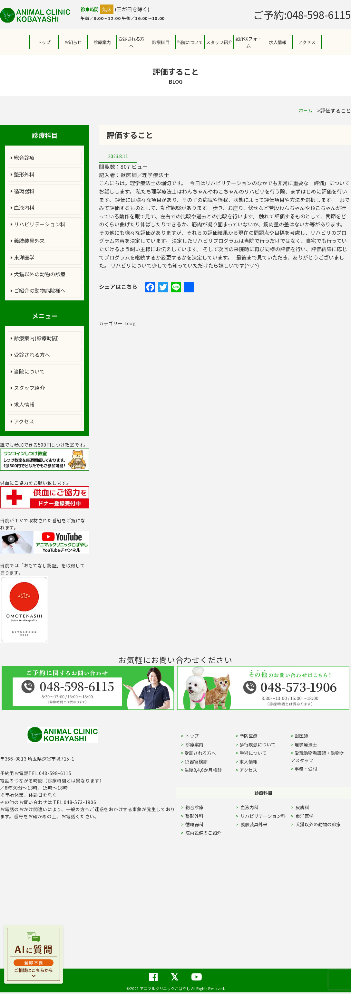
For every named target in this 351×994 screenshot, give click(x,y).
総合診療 (22, 157)
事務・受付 (306, 768)
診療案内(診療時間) (35, 338)
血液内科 (22, 207)
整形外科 (22, 174)
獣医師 (301, 736)
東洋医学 (22, 257)
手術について (253, 753)
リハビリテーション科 (38, 224)
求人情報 (277, 42)
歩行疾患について (257, 744)
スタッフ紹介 (28, 388)
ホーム (305, 110)
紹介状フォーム (248, 42)
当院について (28, 371)
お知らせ (73, 42)
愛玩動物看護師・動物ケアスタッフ (317, 756)
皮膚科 (310, 807)
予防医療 (248, 736)
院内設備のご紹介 (202, 832)
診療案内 (102, 42)
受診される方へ (131, 42)
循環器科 (22, 191)
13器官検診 (196, 761)
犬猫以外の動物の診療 (38, 274)
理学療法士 (306, 744)
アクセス (306, 42)
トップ (44, 42)
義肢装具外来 (28, 240)
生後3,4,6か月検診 (203, 770)
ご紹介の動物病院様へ (38, 290)
